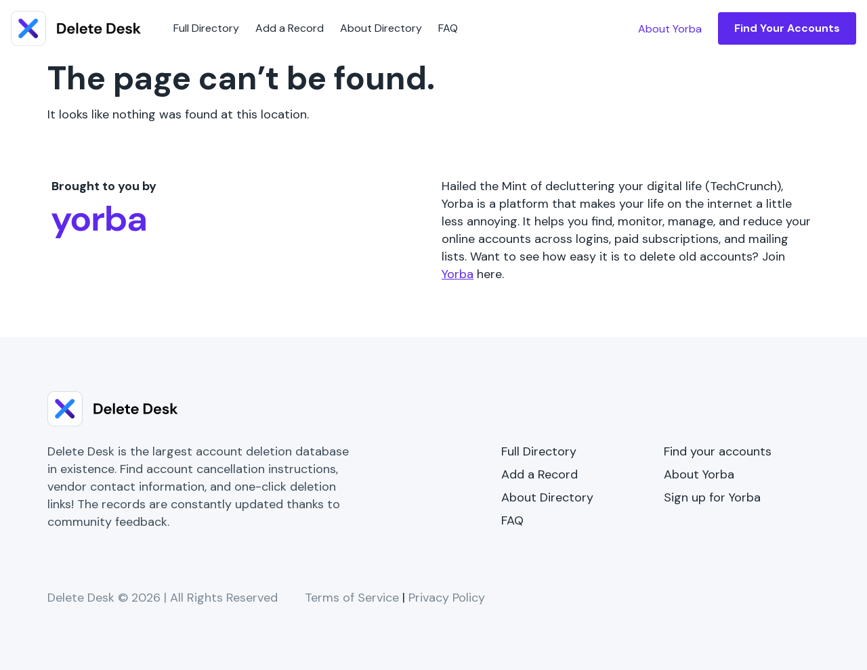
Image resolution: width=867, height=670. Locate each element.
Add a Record (289, 28)
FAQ (448, 28)
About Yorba (699, 474)
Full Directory (206, 28)
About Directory (381, 28)
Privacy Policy (446, 597)
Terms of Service (352, 597)
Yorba (457, 274)
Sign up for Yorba (712, 497)
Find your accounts (717, 451)
